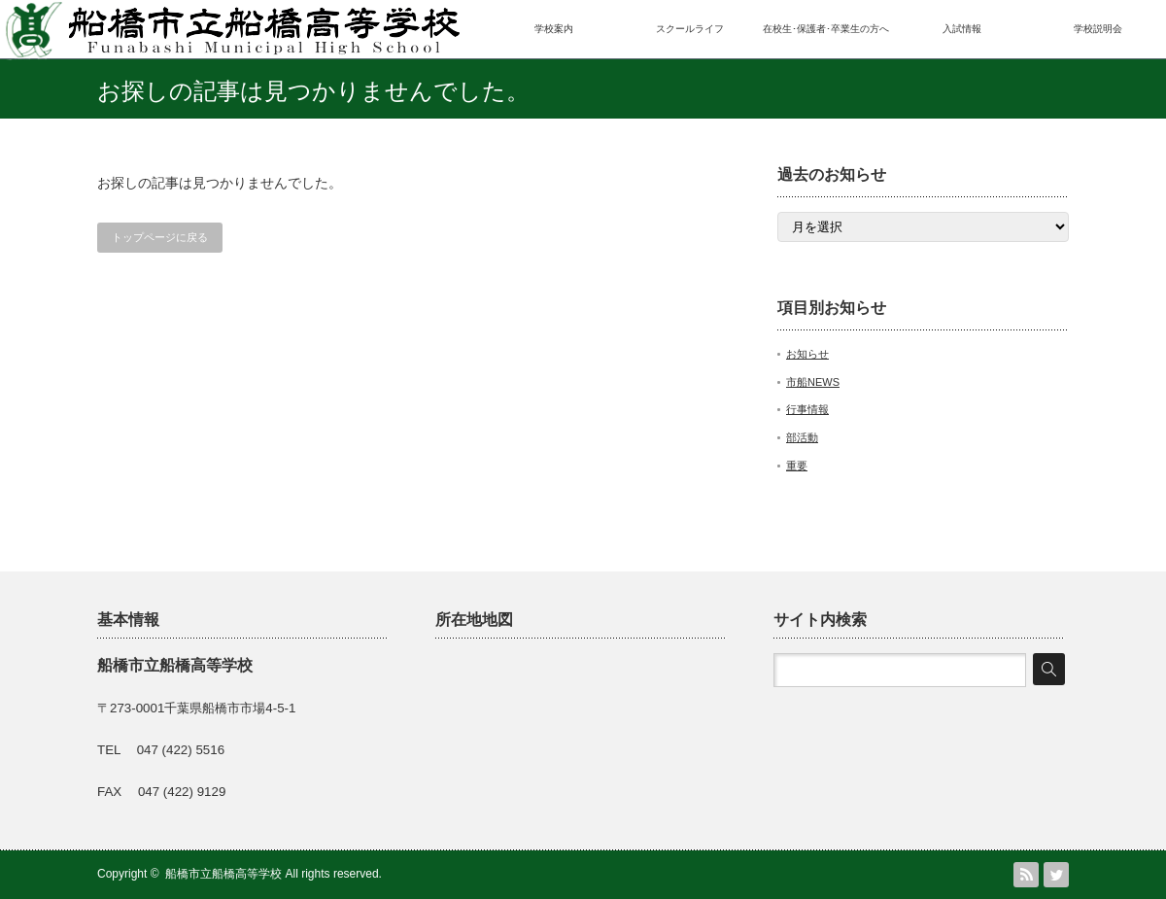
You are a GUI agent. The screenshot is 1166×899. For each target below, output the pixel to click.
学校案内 (553, 28)
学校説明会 (1098, 28)
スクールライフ (690, 28)
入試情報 (962, 28)
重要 (796, 465)
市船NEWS (813, 382)
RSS (1026, 874)
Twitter (1056, 874)
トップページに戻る (160, 237)
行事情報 (807, 409)
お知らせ (807, 354)
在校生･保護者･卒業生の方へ (826, 28)
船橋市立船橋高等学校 (223, 874)
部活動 (802, 437)
